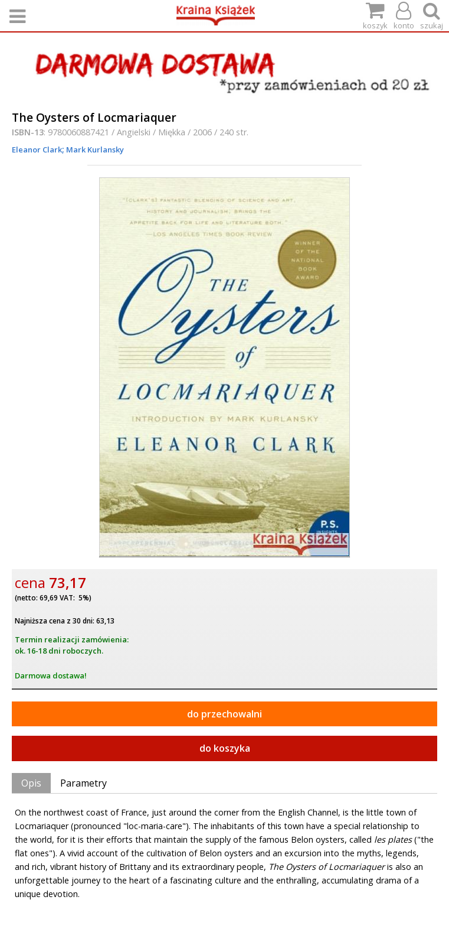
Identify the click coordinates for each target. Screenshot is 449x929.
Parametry (83, 783)
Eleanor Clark (37, 149)
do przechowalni (224, 713)
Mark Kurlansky (94, 149)
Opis (31, 783)
